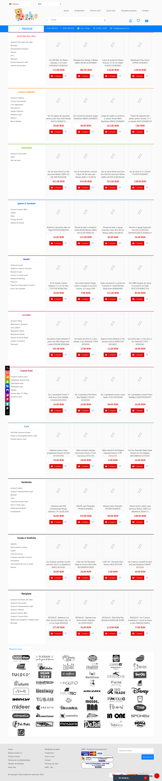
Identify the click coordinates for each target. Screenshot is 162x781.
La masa (26, 314)
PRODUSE (26, 28)
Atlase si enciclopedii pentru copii (24, 436)
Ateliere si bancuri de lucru (21, 268)
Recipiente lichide (17, 334)
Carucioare (26, 147)
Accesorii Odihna (17, 98)
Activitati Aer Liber (26, 36)
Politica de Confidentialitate (19, 760)
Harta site (12, 767)
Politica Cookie (14, 756)
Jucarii (26, 259)
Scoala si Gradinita (26, 537)
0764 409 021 (52, 28)
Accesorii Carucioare (18, 153)
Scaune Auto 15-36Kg (19, 393)
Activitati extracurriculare (21, 432)
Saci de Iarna (16, 160)
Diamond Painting (18, 278)
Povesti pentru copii (18, 439)
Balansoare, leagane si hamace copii (25, 620)
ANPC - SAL (49, 767)
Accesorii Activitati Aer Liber (22, 42)
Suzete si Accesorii (18, 341)
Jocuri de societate (18, 288)
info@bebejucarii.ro (121, 28)
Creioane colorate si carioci (21, 557)
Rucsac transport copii (19, 62)
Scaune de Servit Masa (19, 337)
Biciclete (14, 45)
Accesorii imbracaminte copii (22, 491)
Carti (26, 426)
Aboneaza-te (148, 757)
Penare (13, 567)
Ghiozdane (15, 560)
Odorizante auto (17, 383)
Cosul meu (110, 10)
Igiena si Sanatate (26, 203)
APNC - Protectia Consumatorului (94, 749)
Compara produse (128, 10)
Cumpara (56, 76)
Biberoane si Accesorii (19, 324)
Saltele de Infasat (17, 223)
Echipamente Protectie (19, 49)
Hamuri (13, 52)
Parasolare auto (17, 386)
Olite (12, 216)
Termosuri (14, 344)
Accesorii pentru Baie (19, 209)
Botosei (14, 495)
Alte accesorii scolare (19, 547)
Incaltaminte (15, 511)
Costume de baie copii (19, 501)
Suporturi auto (16, 397)
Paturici (14, 118)
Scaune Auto (26, 370)
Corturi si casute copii (19, 275)
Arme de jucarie (17, 265)
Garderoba (26, 482)
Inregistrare (79, 10)
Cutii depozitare (17, 104)
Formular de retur (52, 764)
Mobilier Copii (16, 114)
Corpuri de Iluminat (18, 101)
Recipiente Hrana (17, 331)
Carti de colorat (17, 554)
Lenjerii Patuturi (17, 111)
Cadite (13, 213)
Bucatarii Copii (16, 272)
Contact (145, 10)
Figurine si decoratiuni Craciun (23, 285)
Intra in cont (95, 10)
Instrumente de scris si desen (22, 564)
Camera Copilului (26, 91)
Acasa (66, 10)
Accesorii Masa (16, 321)
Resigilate (26, 593)
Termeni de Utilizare (16, 764)
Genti (13, 157)
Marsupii (14, 59)
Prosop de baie (16, 219)
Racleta (13, 390)
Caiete (13, 550)
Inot (12, 55)
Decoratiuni (15, 108)
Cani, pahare (15, 327)
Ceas (12, 498)
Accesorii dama (16, 488)
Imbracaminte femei (18, 508)
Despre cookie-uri (15, 753)
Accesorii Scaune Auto (19, 376)
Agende (14, 544)
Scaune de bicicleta (18, 65)
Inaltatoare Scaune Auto (20, 380)
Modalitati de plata (52, 749)
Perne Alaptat (16, 121)
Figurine (14, 282)
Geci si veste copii (18, 505)
